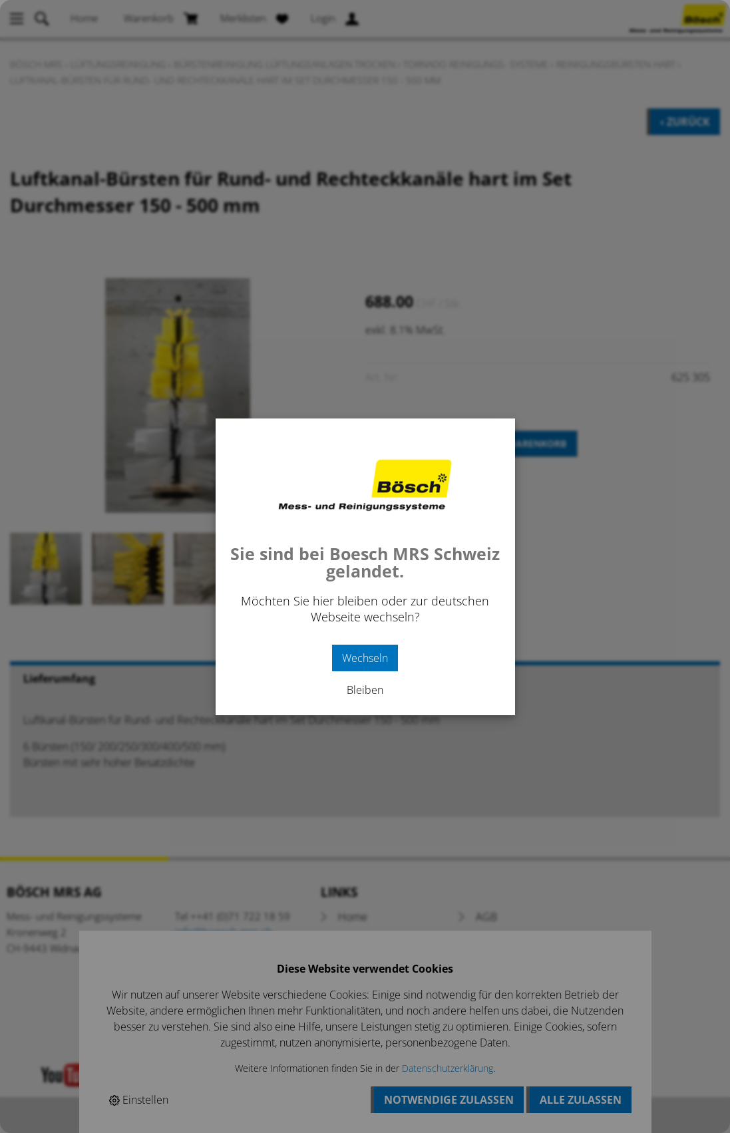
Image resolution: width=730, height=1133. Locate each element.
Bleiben (365, 690)
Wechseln (365, 658)
